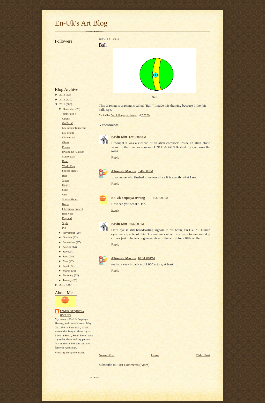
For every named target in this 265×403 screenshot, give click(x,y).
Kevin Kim (119, 137)
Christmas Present (72, 208)
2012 (62, 99)
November (69, 232)
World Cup (68, 166)
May (66, 261)
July (65, 251)
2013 (62, 94)
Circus (66, 118)
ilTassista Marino (123, 171)
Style (65, 223)
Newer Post (106, 355)
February (68, 275)
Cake (65, 189)
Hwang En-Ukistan (73, 151)
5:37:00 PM (160, 198)
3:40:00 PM (145, 171)
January (68, 280)
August (67, 246)
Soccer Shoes (70, 170)
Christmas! (68, 137)
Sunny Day (68, 156)
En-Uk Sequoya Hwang (72, 313)
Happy (66, 184)
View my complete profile (70, 352)
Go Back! (67, 123)
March (67, 270)
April (66, 265)
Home (155, 355)
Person (66, 146)
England (67, 218)
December (69, 108)
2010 (62, 284)
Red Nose (67, 213)
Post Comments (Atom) (133, 365)
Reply (115, 157)
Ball (64, 175)
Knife (65, 204)
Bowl (65, 161)
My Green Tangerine (74, 127)
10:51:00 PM (146, 258)
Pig (64, 227)
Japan (65, 180)
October (68, 237)
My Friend (68, 132)
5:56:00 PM (136, 224)
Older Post (203, 355)
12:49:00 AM (137, 137)
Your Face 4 (69, 113)
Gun (64, 194)
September (69, 242)
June (66, 256)
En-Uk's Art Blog (81, 23)
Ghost (65, 142)
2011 (62, 104)
